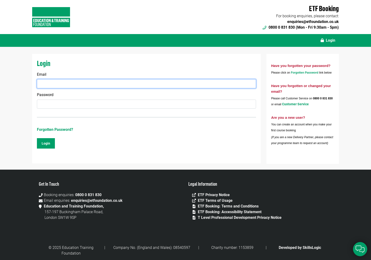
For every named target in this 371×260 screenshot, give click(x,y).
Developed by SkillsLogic (300, 247)
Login (328, 40)
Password (45, 95)
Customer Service (295, 104)
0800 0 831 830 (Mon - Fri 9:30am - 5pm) (301, 27)
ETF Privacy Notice (214, 195)
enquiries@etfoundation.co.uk (313, 21)
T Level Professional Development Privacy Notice (240, 217)
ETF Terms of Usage (215, 200)
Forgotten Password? (55, 129)
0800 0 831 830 (88, 195)
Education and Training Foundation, (74, 206)
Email (41, 74)
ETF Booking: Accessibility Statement (229, 212)
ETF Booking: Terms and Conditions (228, 206)
